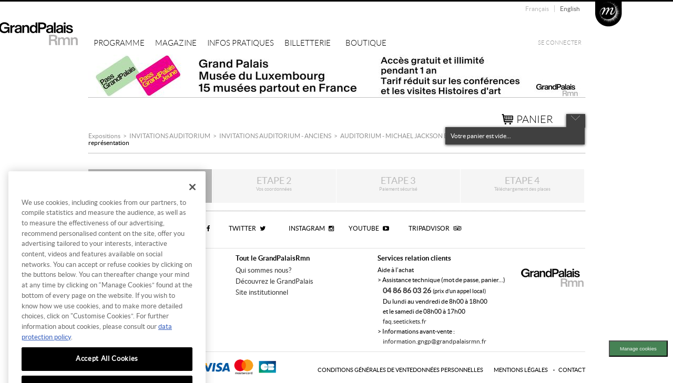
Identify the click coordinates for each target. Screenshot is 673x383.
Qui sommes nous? (263, 270)
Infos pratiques (240, 43)
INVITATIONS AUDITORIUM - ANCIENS (275, 135)
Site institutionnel (262, 292)
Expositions (104, 135)
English (570, 8)
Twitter (247, 228)
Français (537, 8)
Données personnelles (448, 370)
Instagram (311, 228)
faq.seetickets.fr (404, 321)
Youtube (369, 228)
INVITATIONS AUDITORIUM (169, 135)
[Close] (192, 201)
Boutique (365, 43)
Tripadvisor (435, 228)
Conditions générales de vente (365, 370)
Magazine (176, 43)
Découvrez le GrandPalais (274, 281)
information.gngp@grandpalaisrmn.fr (434, 341)
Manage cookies (638, 348)
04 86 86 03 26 (408, 290)
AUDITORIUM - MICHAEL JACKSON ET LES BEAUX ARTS (420, 135)
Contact (571, 370)
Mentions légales (521, 370)
